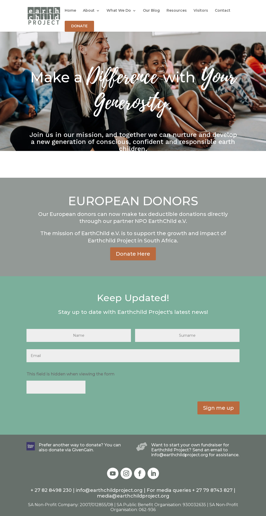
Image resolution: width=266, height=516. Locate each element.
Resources (177, 10)
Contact (222, 10)
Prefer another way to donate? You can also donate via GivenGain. (80, 447)
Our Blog (151, 10)
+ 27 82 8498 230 (51, 490)
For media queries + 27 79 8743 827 (189, 490)
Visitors (201, 10)
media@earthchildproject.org (133, 496)
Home (70, 10)
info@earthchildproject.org (110, 490)
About (89, 10)
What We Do (119, 10)
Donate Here (133, 254)
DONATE (79, 26)
